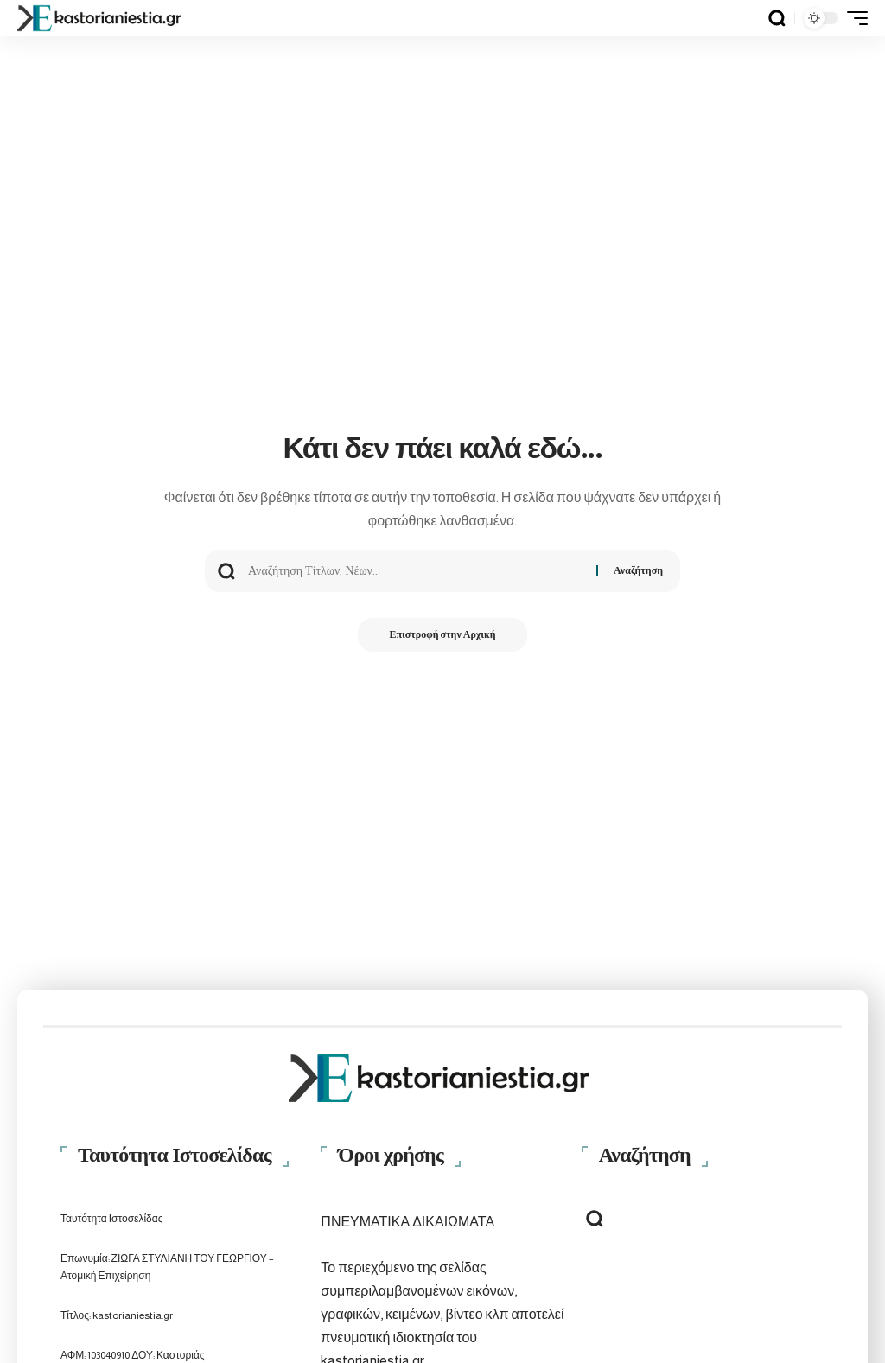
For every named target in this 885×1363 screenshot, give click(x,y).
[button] (777, 18)
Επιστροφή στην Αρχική (442, 635)
